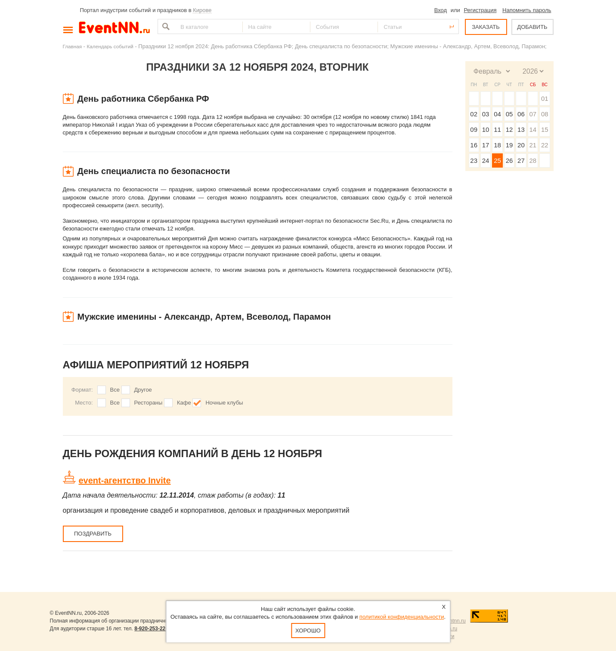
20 (521, 145)
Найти (165, 26)
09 (473, 129)
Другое (143, 389)
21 (532, 145)
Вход (440, 10)
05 (509, 114)
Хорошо (308, 630)
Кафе (184, 402)
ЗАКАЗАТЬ (486, 27)
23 (473, 160)
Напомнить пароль (526, 10)
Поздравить (92, 533)
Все (115, 389)
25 (497, 160)
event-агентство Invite (125, 480)
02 (473, 114)
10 (485, 129)
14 (532, 129)
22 (544, 145)
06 (521, 114)
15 (544, 129)
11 (497, 129)
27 (521, 160)
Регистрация (480, 10)
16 (473, 145)
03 (485, 114)
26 (509, 160)
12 (509, 129)
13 (521, 129)
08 (544, 114)
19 (509, 145)
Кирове (202, 10)
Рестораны (148, 402)
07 (532, 114)
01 (544, 98)
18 (497, 145)
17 (485, 145)
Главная (72, 46)
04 (497, 114)
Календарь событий (110, 46)
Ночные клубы (224, 402)
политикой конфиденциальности (401, 617)
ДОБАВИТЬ (532, 27)
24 (485, 160)
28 (532, 160)
